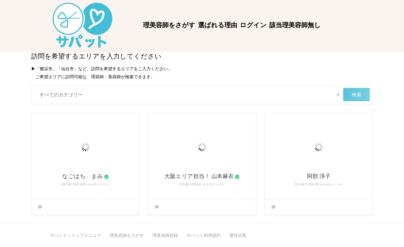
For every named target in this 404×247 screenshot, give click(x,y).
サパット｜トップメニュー (75, 235)
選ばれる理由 (217, 25)
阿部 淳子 (319, 176)
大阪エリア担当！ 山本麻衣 (199, 176)
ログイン (253, 25)
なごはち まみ (82, 176)
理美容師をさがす (169, 25)
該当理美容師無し (295, 25)
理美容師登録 (165, 235)
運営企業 (237, 235)
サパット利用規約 (204, 235)
